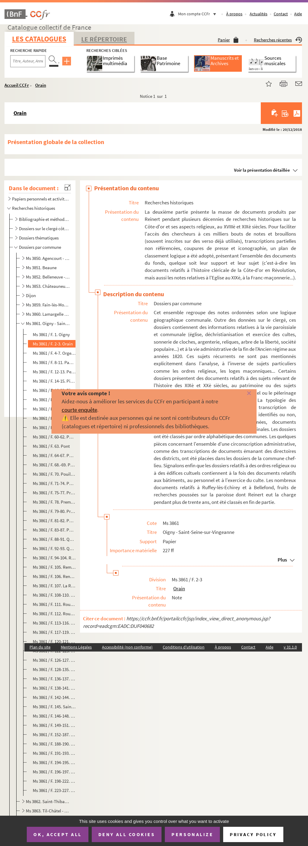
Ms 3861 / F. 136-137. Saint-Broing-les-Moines (54, 679)
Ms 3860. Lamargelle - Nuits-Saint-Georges (48, 314)
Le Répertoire (104, 39)
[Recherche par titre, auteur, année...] (27, 61)
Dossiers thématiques (39, 238)
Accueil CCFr (17, 85)
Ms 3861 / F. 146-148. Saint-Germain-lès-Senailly (54, 716)
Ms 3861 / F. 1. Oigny (51, 334)
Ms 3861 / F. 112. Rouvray (54, 613)
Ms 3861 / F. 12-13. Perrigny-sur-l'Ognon (54, 372)
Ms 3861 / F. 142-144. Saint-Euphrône (54, 697)
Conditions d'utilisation (184, 647)
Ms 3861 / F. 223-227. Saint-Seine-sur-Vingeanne (54, 790)
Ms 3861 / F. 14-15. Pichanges (54, 381)
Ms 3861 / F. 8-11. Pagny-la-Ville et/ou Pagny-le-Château (54, 362)
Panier (228, 40)
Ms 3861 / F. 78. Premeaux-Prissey (54, 502)
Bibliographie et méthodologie (44, 219)
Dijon (31, 295)
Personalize (192, 834)
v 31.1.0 (290, 647)
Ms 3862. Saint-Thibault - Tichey (48, 801)
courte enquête (79, 409)
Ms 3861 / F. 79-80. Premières (54, 511)
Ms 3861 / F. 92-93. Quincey (54, 548)
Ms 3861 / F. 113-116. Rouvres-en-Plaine (54, 623)
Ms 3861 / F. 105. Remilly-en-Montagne (54, 567)
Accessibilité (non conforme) (127, 647)
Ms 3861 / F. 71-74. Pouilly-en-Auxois (54, 483)
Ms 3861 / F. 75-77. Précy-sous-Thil (54, 492)
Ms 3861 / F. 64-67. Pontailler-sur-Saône (54, 455)
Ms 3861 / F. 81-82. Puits (54, 520)
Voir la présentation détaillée (262, 170)
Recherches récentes (278, 40)
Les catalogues (39, 39)
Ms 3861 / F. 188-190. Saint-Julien (54, 744)
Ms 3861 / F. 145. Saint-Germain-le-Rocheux (54, 706)
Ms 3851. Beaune (41, 267)
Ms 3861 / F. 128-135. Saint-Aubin (54, 669)
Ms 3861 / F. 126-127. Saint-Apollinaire (54, 660)
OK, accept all (57, 834)
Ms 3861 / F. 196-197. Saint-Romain (54, 772)
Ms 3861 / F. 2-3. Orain (53, 344)
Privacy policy (253, 834)
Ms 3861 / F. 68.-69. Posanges (54, 465)
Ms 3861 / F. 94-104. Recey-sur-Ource (54, 558)
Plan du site (40, 647)
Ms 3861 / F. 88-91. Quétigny (54, 539)
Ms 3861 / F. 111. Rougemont (54, 604)
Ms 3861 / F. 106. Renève (54, 576)
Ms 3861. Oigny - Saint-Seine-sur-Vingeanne (48, 323)
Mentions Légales (76, 647)
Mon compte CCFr (198, 14)
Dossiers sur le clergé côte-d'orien (44, 228)
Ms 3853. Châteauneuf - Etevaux (48, 286)
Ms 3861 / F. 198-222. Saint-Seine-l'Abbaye (54, 781)
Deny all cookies (126, 834)
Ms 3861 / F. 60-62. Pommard (54, 437)
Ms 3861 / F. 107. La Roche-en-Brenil (54, 586)
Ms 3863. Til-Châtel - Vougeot (48, 811)
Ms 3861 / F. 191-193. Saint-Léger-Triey (54, 753)
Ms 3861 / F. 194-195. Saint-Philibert (54, 762)
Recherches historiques (33, 208)
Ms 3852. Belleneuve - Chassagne (48, 277)
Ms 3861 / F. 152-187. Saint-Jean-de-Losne (54, 734)
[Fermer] (243, 393)
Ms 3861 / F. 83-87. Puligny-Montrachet (54, 530)
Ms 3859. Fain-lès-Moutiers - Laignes (48, 305)
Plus (282, 559)
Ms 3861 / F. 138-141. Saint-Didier (54, 688)
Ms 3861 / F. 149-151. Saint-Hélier (54, 725)
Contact (281, 14)
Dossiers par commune (40, 247)
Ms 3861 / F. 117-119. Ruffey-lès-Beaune (54, 632)
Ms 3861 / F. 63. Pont (51, 446)
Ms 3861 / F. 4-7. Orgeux (54, 353)
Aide (298, 14)
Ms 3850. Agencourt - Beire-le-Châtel (48, 258)
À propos (234, 14)
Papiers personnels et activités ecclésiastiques (40, 199)
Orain (40, 85)
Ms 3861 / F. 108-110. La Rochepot (54, 595)
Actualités (258, 14)
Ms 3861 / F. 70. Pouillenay (54, 474)
